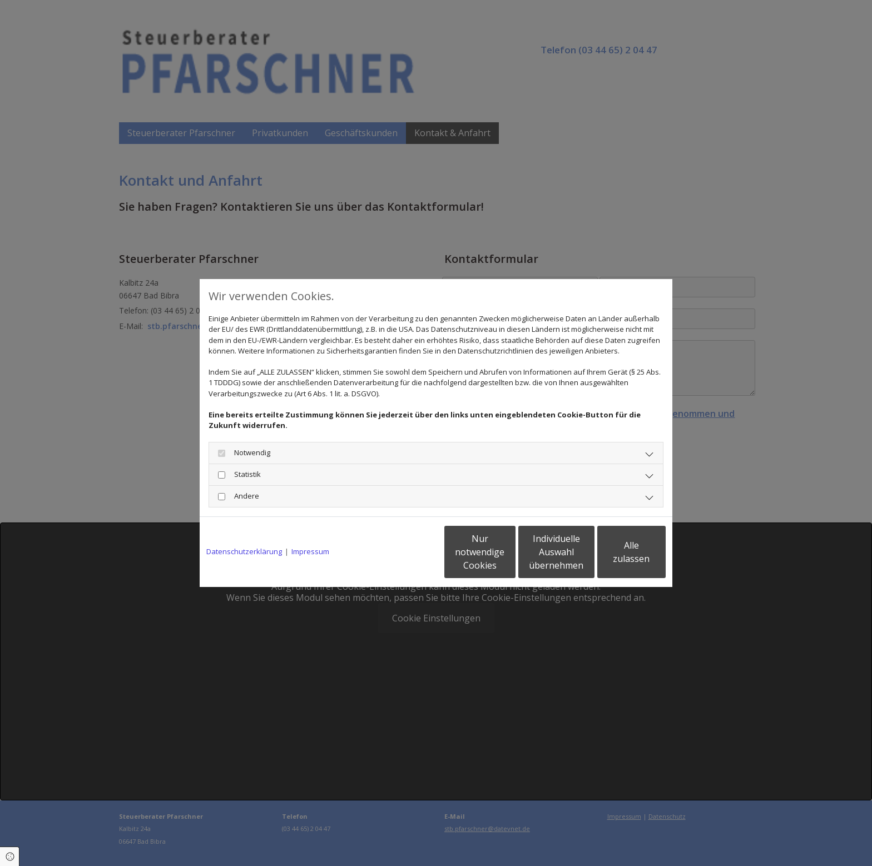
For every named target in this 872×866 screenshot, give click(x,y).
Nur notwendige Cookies (403, 552)
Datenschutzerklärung (244, 551)
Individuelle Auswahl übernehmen (509, 551)
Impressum (310, 551)
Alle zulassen (614, 552)
